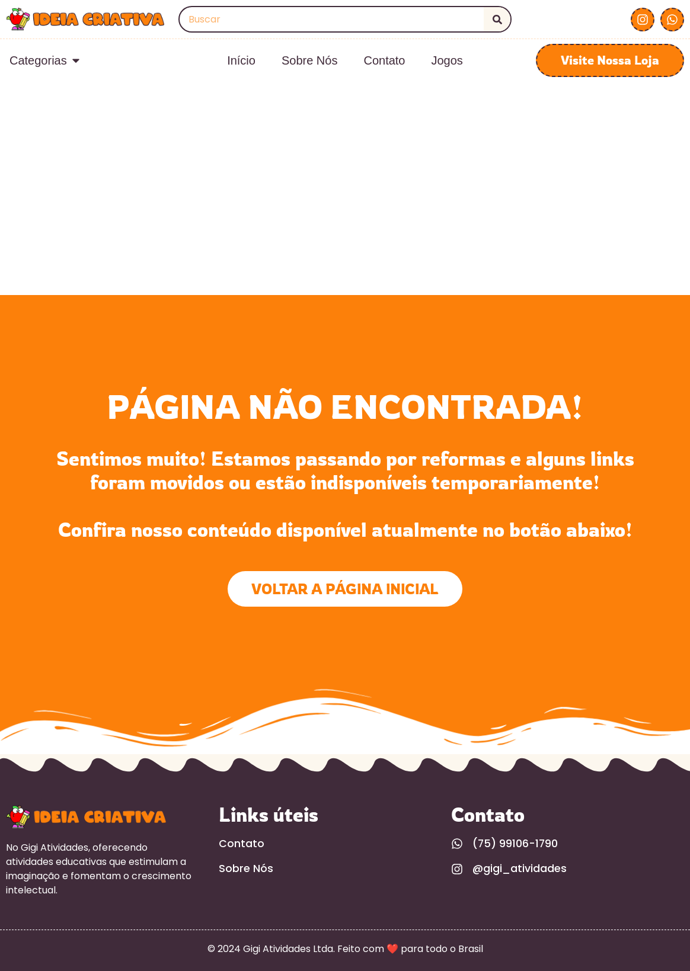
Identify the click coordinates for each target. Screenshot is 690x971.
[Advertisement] (345, 206)
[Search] (497, 19)
